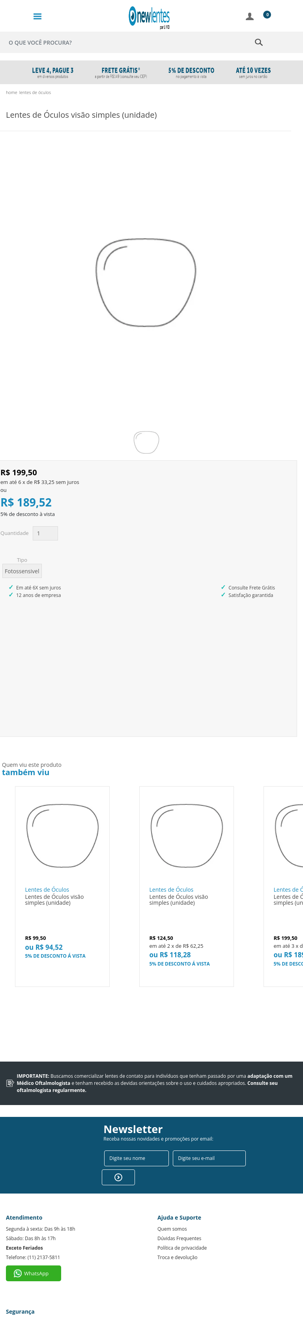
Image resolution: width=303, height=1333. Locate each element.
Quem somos (172, 1220)
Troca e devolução (177, 1248)
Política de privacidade (182, 1239)
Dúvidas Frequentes (179, 1229)
